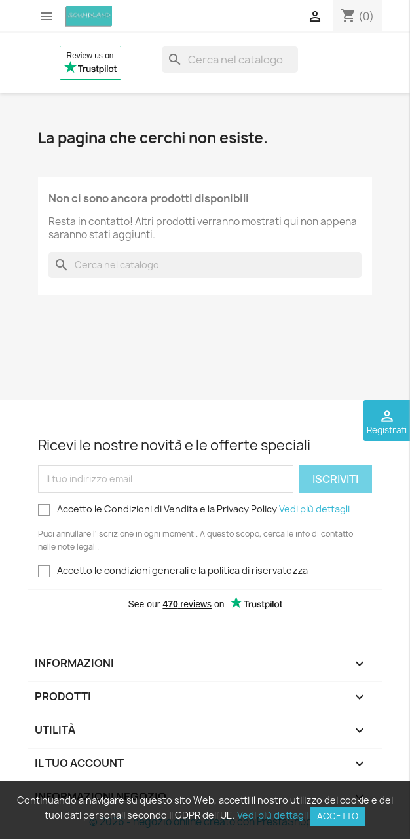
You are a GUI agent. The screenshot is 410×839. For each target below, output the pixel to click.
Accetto (337, 816)
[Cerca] (230, 59)
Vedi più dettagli (314, 509)
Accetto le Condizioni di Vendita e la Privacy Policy (194, 509)
